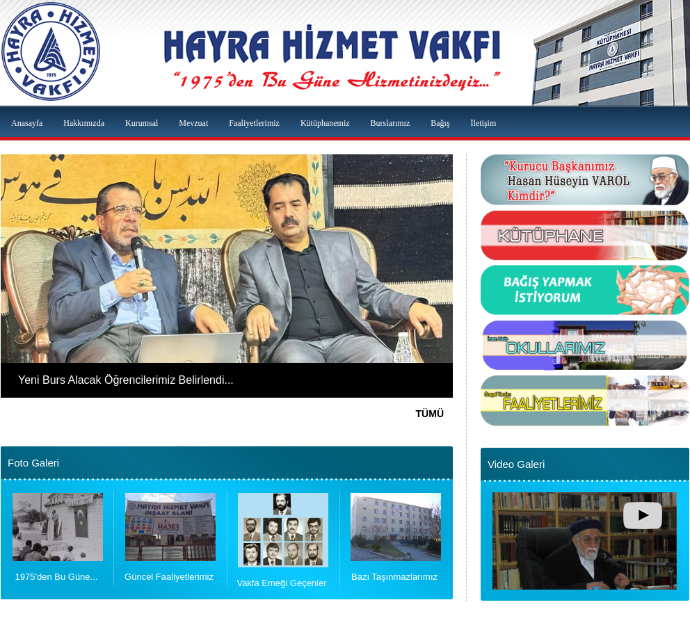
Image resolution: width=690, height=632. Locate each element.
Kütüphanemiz (325, 123)
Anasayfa (26, 123)
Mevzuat (193, 123)
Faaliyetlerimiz (254, 123)
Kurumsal (141, 123)
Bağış (440, 123)
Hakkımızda (83, 123)
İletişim (484, 123)
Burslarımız (390, 123)
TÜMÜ (430, 413)
